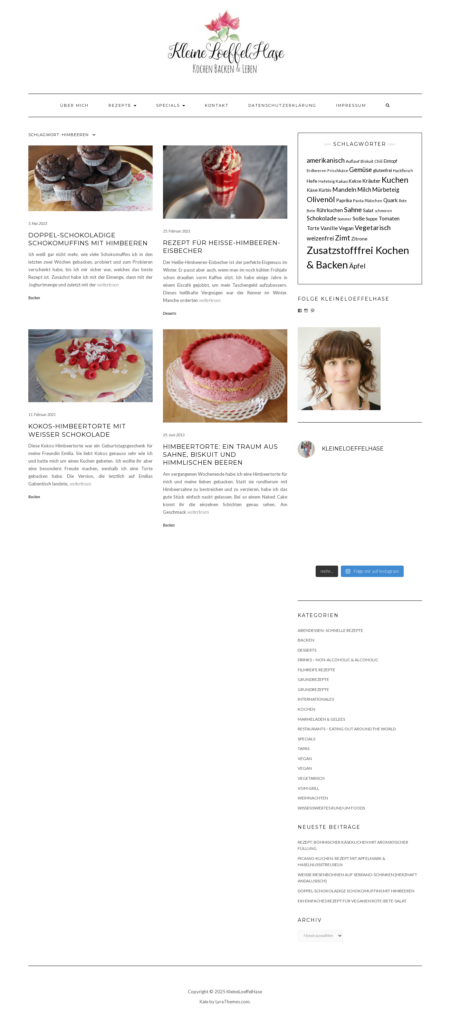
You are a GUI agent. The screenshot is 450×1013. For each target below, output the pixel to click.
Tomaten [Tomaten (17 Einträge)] (389, 218)
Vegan (305, 758)
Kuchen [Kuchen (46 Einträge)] (395, 179)
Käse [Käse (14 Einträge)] (312, 190)
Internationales (316, 699)
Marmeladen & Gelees (321, 719)
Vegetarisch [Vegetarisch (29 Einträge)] (373, 227)
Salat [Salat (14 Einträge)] (368, 210)
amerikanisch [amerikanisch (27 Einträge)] (326, 160)
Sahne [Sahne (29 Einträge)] (353, 210)
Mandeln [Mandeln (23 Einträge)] (344, 189)
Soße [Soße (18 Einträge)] (359, 218)
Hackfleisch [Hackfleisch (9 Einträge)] (403, 170)
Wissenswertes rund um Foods (331, 808)
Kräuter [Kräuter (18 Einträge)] (371, 180)
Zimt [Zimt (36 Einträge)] (342, 237)
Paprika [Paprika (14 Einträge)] (344, 200)
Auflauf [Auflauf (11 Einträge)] (353, 161)
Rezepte (122, 105)
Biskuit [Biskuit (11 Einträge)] (367, 161)
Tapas (303, 748)
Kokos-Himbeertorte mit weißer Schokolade (77, 430)
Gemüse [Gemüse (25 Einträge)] (360, 169)
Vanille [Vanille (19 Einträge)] (329, 228)
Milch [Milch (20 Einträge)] (364, 189)
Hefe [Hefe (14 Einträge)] (312, 181)
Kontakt (217, 105)
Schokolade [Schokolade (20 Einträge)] (321, 218)
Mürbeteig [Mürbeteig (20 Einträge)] (385, 189)
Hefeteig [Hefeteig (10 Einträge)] (326, 181)
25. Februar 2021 (176, 231)
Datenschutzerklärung (282, 105)
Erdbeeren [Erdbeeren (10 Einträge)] (316, 170)
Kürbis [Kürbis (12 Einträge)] (325, 190)
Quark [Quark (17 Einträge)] (390, 200)
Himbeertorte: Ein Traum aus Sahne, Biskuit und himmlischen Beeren (220, 455)
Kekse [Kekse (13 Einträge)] (355, 181)
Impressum (351, 105)
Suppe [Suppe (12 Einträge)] (371, 218)
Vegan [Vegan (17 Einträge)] (346, 228)
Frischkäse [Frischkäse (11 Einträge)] (337, 170)
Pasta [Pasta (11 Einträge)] (358, 200)
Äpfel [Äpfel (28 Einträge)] (357, 266)
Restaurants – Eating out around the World (347, 728)
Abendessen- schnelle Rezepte (330, 630)
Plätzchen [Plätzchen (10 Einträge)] (373, 200)
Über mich (74, 105)
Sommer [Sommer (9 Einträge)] (344, 219)
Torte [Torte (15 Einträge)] (313, 228)
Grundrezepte (313, 679)
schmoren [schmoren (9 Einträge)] (383, 210)
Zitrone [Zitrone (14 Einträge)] (359, 239)
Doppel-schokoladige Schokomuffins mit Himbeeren (88, 239)
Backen (34, 297)
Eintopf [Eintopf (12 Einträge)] (390, 161)
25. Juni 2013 (173, 435)
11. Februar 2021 (42, 414)
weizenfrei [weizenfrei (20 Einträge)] (320, 238)
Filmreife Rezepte (316, 669)
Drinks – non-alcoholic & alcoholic (338, 659)
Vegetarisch (311, 778)
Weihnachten (313, 798)
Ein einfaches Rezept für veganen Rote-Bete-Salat (352, 900)
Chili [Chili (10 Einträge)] (378, 161)
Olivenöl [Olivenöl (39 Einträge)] (321, 199)
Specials (170, 105)
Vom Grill (308, 788)
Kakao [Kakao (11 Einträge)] (342, 181)
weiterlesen (108, 284)
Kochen (306, 709)
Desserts (169, 313)
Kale (204, 1001)
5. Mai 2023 (37, 223)
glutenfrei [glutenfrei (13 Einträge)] (382, 170)
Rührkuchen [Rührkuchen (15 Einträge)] (329, 210)
